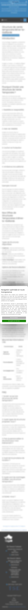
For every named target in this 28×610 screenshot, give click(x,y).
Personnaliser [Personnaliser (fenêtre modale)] (14, 318)
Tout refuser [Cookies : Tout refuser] (15, 2)
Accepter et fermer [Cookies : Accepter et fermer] (14, 321)
